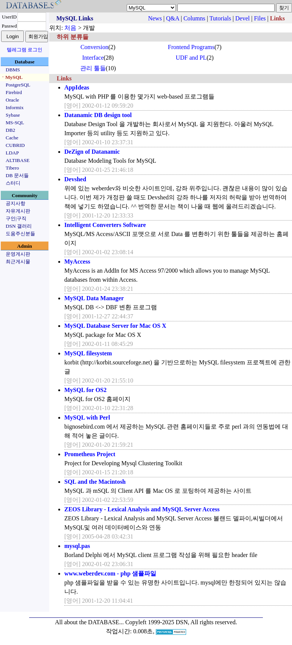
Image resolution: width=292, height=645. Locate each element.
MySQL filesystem (88, 353)
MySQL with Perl (87, 417)
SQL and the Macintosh (95, 481)
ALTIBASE (18, 160)
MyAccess (77, 261)
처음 (70, 28)
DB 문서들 (17, 175)
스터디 (13, 183)
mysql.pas (77, 546)
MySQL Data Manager (94, 298)
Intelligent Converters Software (105, 225)
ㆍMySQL (11, 77)
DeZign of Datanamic (92, 151)
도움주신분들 (20, 233)
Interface (93, 57)
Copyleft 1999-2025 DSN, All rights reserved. (181, 622)
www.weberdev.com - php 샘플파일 (110, 573)
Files (260, 18)
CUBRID (15, 145)
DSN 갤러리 (19, 226)
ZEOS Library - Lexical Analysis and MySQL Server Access (141, 509)
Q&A (172, 18)
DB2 (10, 130)
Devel (242, 18)
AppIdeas (76, 87)
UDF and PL (191, 57)
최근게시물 (18, 261)
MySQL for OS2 (85, 390)
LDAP (12, 153)
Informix (14, 107)
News (155, 18)
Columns (194, 18)
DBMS (13, 70)
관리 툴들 (93, 68)
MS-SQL (15, 122)
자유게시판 (18, 211)
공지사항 (15, 203)
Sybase (13, 115)
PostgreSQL (18, 85)
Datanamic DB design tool (98, 115)
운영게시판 (18, 254)
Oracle (12, 100)
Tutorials (220, 18)
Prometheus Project (89, 454)
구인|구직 (16, 218)
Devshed (75, 179)
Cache (12, 137)
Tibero (12, 168)
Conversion (95, 47)
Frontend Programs (191, 47)
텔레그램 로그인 (24, 49)
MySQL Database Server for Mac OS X (115, 325)
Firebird (14, 92)
